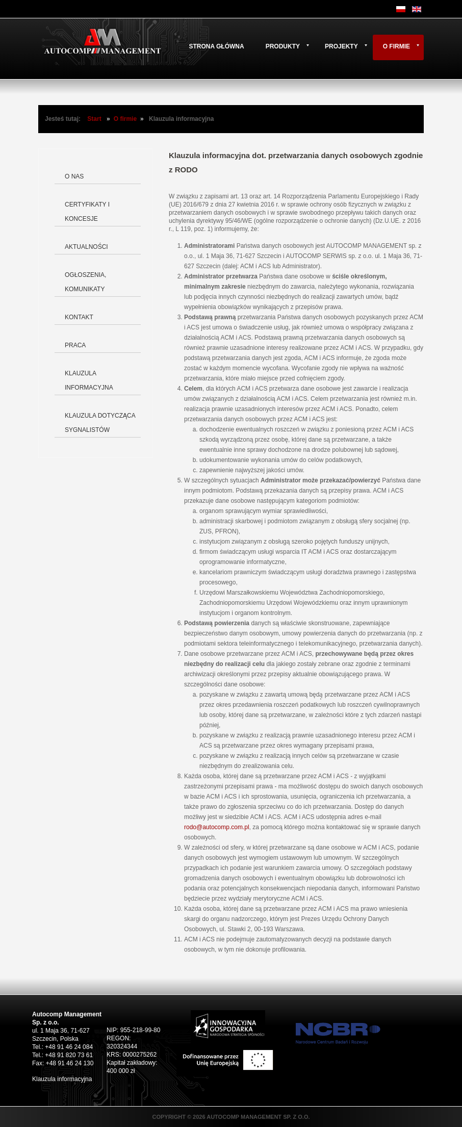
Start (94, 118)
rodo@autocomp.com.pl (216, 827)
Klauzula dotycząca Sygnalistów (100, 422)
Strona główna (216, 46)
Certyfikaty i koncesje (87, 211)
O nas (74, 176)
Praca (75, 345)
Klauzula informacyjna (89, 380)
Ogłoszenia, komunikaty (85, 282)
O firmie (396, 46)
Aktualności (86, 246)
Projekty (341, 46)
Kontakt (79, 317)
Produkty (283, 46)
